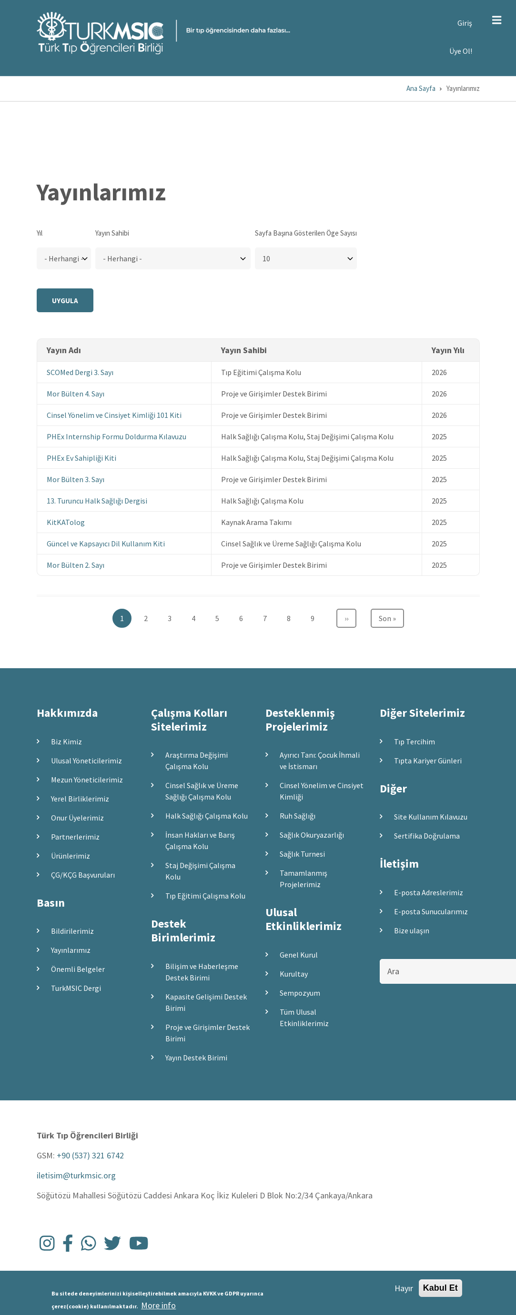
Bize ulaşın (411, 930)
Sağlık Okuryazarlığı (312, 835)
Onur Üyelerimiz (77, 817)
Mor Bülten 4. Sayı (75, 393)
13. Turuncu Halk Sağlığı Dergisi (97, 500)
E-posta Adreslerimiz (428, 892)
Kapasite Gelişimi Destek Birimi (206, 1002)
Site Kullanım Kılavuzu (430, 816)
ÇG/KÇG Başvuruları (83, 875)
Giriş (464, 23)
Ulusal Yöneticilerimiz (86, 760)
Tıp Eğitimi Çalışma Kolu (205, 895)
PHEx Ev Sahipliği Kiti (81, 458)
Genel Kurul (299, 954)
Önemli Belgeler (78, 969)
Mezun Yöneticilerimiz (87, 779)
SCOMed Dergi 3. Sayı (80, 372)
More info (158, 1305)
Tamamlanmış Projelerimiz (303, 878)
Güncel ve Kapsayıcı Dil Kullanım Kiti (106, 543)
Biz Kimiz (66, 741)
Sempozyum (300, 993)
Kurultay (294, 974)
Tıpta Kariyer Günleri (428, 760)
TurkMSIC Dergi (76, 988)
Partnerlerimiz (75, 836)
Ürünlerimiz (70, 855)
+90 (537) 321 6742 (90, 1155)
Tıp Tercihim (414, 741)
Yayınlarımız (71, 950)
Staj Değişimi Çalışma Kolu (200, 870)
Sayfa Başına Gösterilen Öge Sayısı (306, 232)
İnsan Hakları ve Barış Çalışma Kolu (200, 840)
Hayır (404, 1288)
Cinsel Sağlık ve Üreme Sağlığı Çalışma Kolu (201, 791)
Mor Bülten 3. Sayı (75, 479)
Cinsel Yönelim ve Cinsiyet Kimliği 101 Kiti (114, 415)
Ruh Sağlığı (297, 816)
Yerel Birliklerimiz (80, 798)
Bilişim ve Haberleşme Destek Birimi (201, 971)
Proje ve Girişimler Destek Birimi (207, 1032)
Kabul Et (440, 1288)
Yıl (39, 232)
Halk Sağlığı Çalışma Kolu (206, 816)
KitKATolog (66, 522)
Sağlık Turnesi (302, 854)
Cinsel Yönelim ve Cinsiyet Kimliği (322, 791)
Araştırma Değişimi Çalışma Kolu (196, 760)
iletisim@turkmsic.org (76, 1175)
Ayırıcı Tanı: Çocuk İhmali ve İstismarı (320, 760)
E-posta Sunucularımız (431, 911)
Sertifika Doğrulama (427, 835)
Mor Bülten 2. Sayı (75, 565)
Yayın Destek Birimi (196, 1057)
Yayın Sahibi (112, 232)
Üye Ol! (460, 51)
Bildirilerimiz (72, 931)
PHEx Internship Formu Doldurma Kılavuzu (116, 436)
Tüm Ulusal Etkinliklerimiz (304, 1017)
